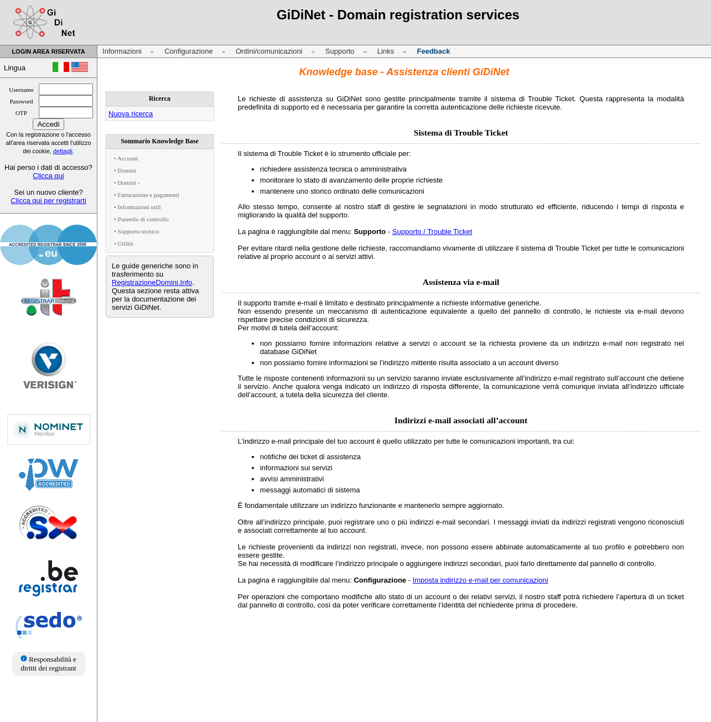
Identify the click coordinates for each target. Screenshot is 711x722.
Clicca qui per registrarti (48, 200)
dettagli (62, 151)
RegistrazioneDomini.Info (152, 282)
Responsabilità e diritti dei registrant (48, 663)
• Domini (125, 170)
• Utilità (123, 243)
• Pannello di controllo (141, 219)
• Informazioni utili (137, 207)
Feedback (433, 51)
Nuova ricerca (130, 114)
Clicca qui (48, 176)
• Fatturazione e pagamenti (146, 194)
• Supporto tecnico (136, 231)
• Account (126, 158)
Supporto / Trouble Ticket (432, 231)
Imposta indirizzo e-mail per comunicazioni (480, 580)
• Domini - (127, 182)
